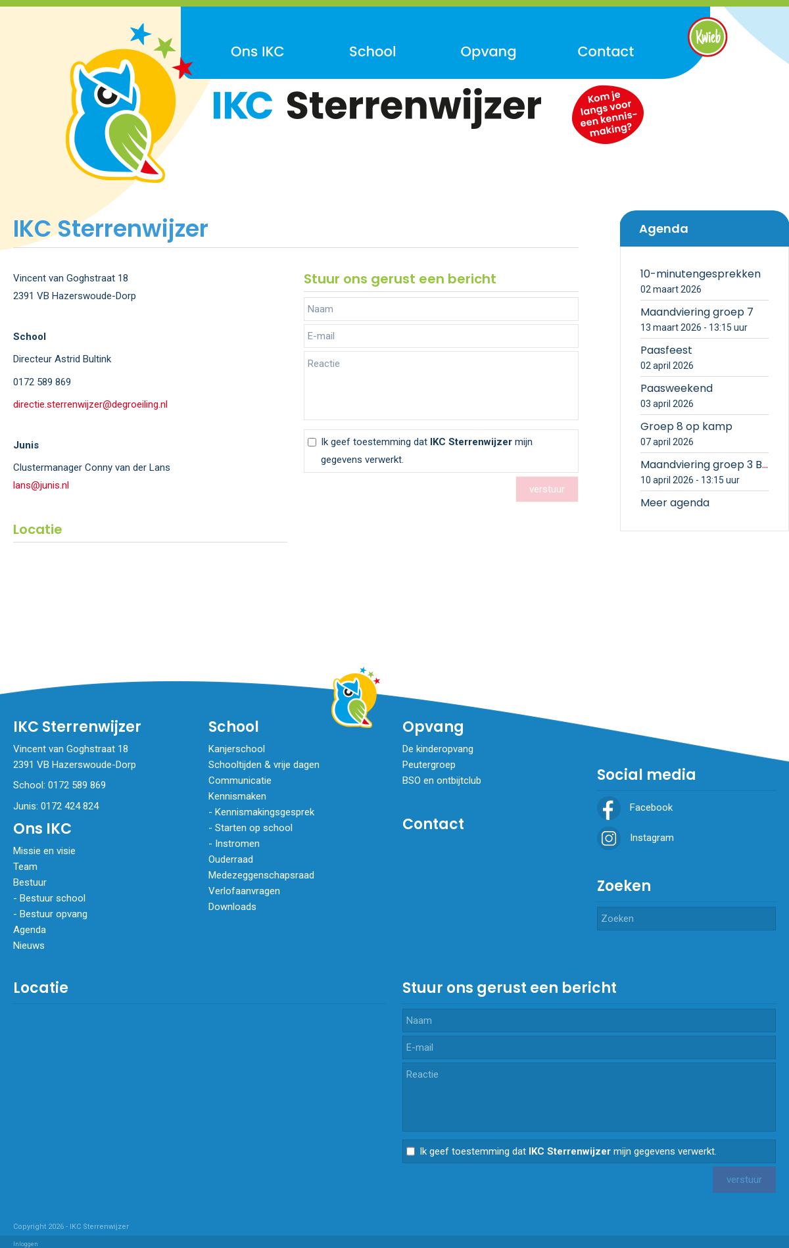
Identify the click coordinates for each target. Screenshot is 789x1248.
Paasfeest (666, 350)
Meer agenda (674, 502)
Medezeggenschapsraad (261, 875)
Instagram (635, 838)
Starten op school (254, 828)
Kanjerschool (236, 749)
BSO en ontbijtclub (441, 780)
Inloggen (25, 1244)
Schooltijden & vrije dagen (264, 765)
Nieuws (29, 945)
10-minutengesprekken (700, 273)
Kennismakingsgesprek (264, 812)
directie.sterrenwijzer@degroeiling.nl (90, 404)
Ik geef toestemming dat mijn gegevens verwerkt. (427, 451)
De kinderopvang (437, 749)
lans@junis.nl (41, 485)
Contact (433, 824)
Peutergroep (429, 765)
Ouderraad (230, 859)
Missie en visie (44, 851)
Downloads (232, 907)
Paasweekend (676, 388)
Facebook (635, 807)
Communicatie (240, 780)
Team (25, 867)
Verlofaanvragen (244, 891)
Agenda (29, 930)
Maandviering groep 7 (696, 312)
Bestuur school (52, 898)
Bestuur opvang (53, 914)
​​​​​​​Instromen (237, 844)
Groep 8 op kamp (686, 426)
